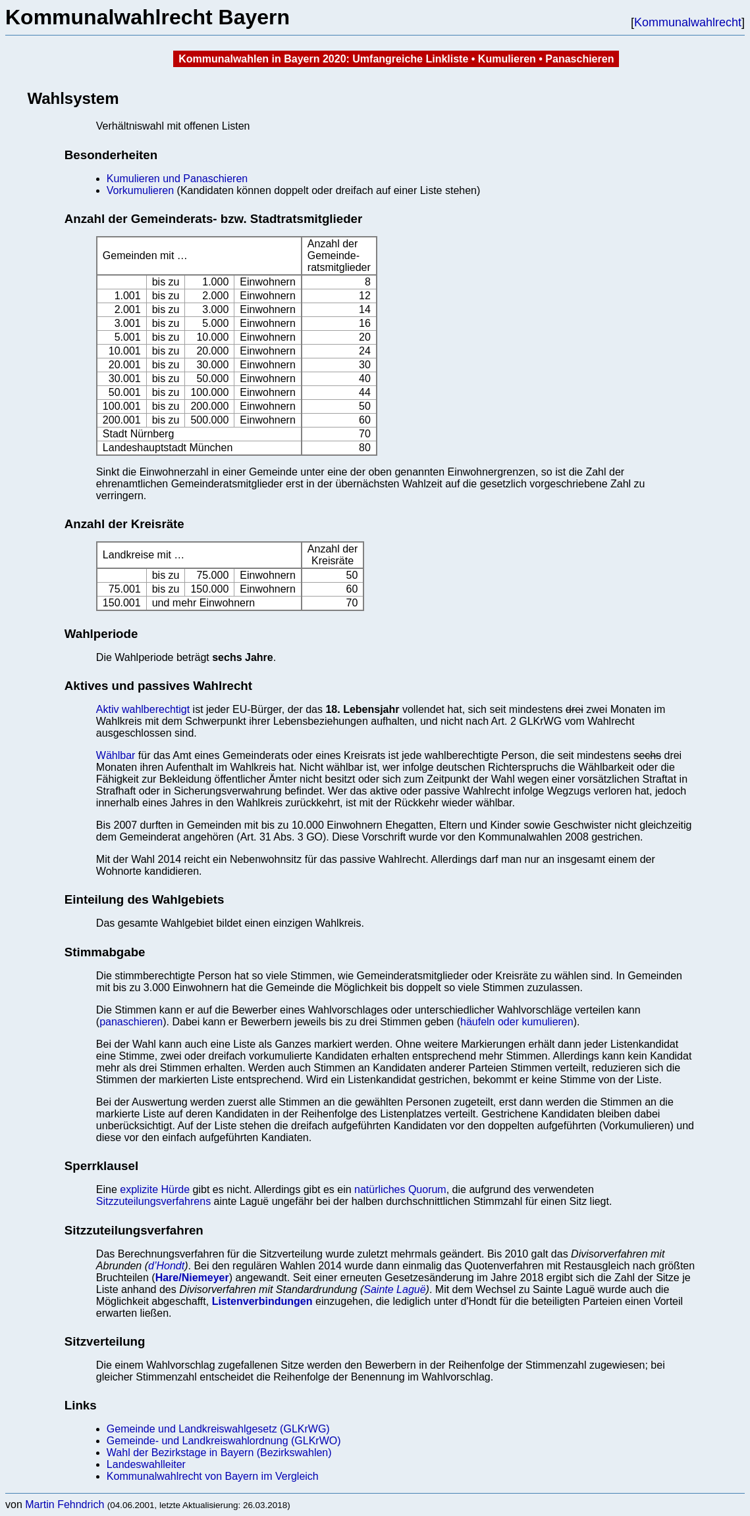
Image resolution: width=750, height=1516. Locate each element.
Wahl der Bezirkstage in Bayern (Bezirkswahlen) (219, 1452)
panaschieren (131, 1021)
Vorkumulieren (140, 190)
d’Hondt (166, 1265)
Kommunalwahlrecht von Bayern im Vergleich (213, 1476)
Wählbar (116, 755)
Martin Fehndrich (64, 1504)
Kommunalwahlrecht (687, 22)
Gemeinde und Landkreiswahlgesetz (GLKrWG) (218, 1428)
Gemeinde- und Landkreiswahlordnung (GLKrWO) (224, 1440)
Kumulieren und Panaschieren (177, 178)
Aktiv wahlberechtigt (143, 709)
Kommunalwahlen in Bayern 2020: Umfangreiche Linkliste (323, 58)
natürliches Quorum (400, 1189)
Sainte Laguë (394, 1289)
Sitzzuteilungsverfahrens (153, 1201)
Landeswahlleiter (146, 1464)
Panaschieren (579, 58)
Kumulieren (507, 58)
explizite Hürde (155, 1189)
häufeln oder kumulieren (517, 1021)
